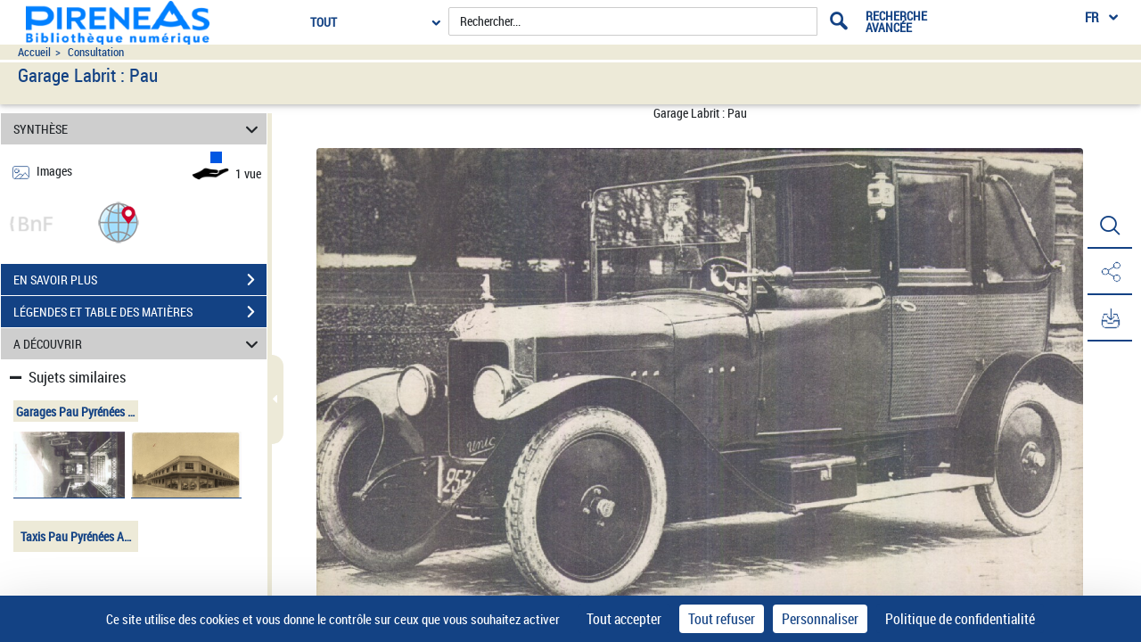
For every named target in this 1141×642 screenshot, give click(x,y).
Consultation (96, 52)
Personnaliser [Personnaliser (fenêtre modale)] (820, 619)
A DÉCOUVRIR (138, 343)
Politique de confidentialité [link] (960, 619)
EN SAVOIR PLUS (140, 280)
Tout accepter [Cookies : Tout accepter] (624, 619)
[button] (118, 221)
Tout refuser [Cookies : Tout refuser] (721, 619)
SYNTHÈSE (138, 128)
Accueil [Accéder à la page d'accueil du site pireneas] (34, 52)
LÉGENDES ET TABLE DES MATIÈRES (140, 312)
